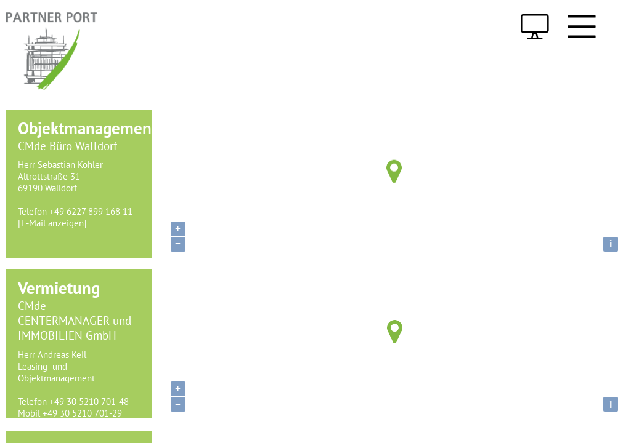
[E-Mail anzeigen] (52, 223)
